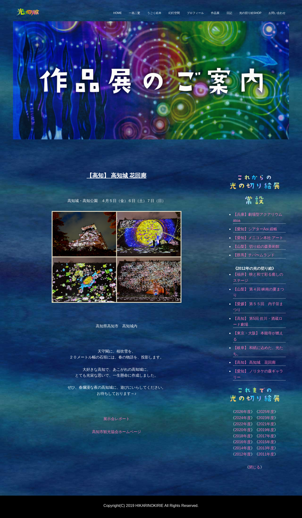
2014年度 (243, 448)
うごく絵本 (154, 13)
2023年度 (266, 418)
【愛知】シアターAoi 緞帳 (255, 229)
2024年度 (243, 418)
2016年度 (243, 442)
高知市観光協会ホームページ (116, 432)
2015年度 (266, 442)
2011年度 (266, 454)
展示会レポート (116, 419)
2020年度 (243, 430)
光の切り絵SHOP (250, 13)
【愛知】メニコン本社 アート (258, 238)
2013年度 (266, 448)
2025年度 (266, 412)
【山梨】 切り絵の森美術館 (256, 246)
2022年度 (243, 424)
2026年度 (243, 412)
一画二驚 (134, 13)
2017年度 (266, 436)
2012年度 (243, 454)
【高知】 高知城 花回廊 (254, 362)
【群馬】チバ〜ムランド (254, 255)
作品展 (215, 13)
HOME (117, 13)
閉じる (254, 467)
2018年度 (243, 436)
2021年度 (266, 424)
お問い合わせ (276, 13)
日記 (229, 13)
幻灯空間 (174, 13)
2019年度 (266, 430)
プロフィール (195, 13)
